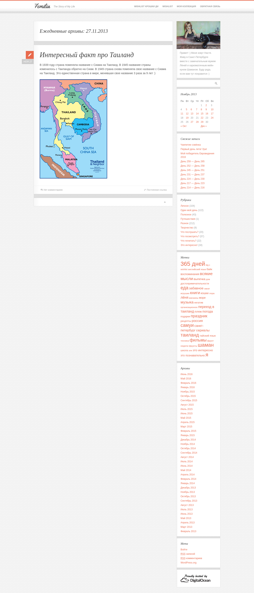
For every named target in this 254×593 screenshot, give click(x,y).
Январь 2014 (188, 483)
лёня (184, 297)
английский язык (197, 269)
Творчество (187, 227)
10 (212, 109)
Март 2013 (186, 527)
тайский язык (208, 335)
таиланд (190, 335)
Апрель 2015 (188, 422)
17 (212, 113)
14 (197, 113)
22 (202, 117)
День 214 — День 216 (193, 187)
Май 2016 (186, 378)
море (202, 297)
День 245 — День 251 (193, 170)
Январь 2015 (188, 435)
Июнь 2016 (187, 374)
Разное (185, 223)
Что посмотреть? (190, 236)
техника (185, 340)
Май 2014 (186, 470)
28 (197, 122)
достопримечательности (195, 283)
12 (187, 113)
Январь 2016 (188, 387)
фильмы (198, 340)
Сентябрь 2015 (189, 400)
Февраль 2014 (188, 479)
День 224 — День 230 (193, 179)
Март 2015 (186, 426)
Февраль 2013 (188, 531)
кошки (205, 293)
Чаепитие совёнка (191, 144)
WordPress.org (188, 562)
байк (209, 269)
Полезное (186, 214)
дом (208, 279)
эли (190, 350)
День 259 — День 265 (193, 161)
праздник (199, 316)
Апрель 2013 (188, 522)
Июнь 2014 (187, 465)
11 (182, 113)
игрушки (185, 293)
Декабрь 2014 (188, 439)
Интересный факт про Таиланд (87, 55)
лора (212, 293)
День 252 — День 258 (193, 165)
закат (207, 288)
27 (192, 122)
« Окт (184, 126)
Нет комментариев (53, 190)
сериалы (203, 330)
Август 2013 (187, 505)
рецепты (186, 321)
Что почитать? (188, 240)
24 (212, 117)
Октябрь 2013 (188, 496)
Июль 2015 (187, 409)
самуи (187, 325)
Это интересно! (189, 245)
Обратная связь (210, 6)
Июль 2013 (187, 509)
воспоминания (190, 274)
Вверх (165, 202)
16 (207, 113)
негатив (198, 302)
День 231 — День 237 (193, 174)
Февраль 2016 (188, 383)
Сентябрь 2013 (189, 500)
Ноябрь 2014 (188, 444)
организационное (189, 307)
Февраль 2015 (188, 431)
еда (184, 287)
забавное (196, 288)
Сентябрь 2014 (189, 452)
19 (187, 117)
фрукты (193, 345)
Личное (185, 205)
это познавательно (193, 355)
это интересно (203, 350)
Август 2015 (187, 404)
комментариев (191, 558)
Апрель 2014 (188, 474)
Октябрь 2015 (188, 396)
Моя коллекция (186, 6)
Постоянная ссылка (157, 190)
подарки (185, 316)
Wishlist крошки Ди (146, 6)
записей (188, 554)
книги (195, 293)
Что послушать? (189, 232)
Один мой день (189, 210)
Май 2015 (186, 417)
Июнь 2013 (187, 513)
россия (197, 321)
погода (207, 311)
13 (192, 113)
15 (202, 113)
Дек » (204, 126)
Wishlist (167, 6)
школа (184, 350)
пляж (198, 311)
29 (202, 122)
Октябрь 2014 (188, 448)
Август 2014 (187, 457)
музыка (187, 302)
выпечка (199, 279)
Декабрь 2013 (188, 487)
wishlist (184, 269)
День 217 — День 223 (193, 183)
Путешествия (188, 219)
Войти (184, 549)
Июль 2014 (187, 461)
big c (208, 265)
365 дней (193, 263)
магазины (193, 298)
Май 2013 (186, 518)
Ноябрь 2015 (188, 391)
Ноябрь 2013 (188, 492)
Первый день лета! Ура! (194, 149)
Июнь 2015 (187, 413)
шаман (206, 345)
